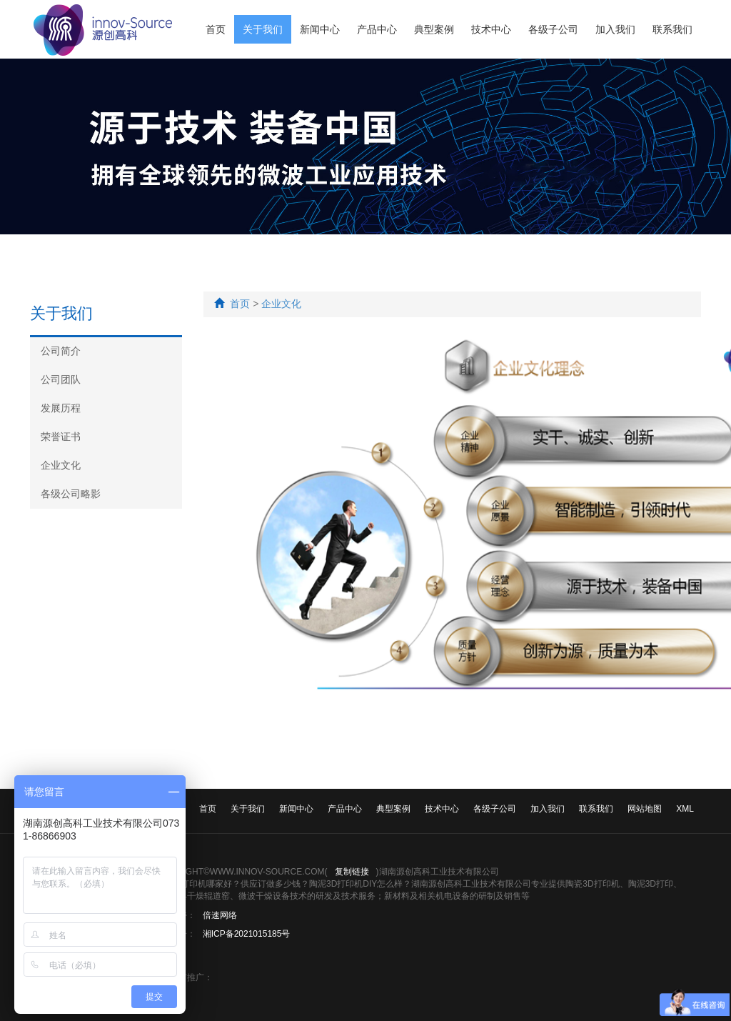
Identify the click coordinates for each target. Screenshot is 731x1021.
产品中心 (377, 29)
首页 (216, 29)
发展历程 (61, 408)
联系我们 (672, 29)
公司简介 (61, 351)
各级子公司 (553, 29)
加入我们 (615, 29)
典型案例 (434, 29)
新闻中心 (320, 29)
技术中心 (491, 29)
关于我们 (263, 29)
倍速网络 (220, 915)
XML (685, 809)
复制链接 (352, 872)
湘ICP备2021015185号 (247, 934)
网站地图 (644, 809)
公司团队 (61, 379)
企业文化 (61, 465)
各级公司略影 (71, 493)
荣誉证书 (61, 436)
